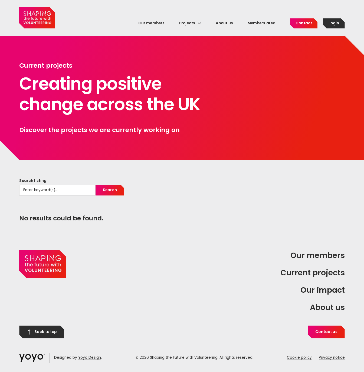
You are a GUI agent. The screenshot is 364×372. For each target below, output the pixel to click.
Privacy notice (332, 357)
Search (110, 189)
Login (334, 23)
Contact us (326, 331)
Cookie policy (299, 357)
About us (327, 307)
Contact (304, 23)
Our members (317, 255)
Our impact (322, 290)
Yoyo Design (89, 357)
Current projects (312, 272)
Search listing (33, 180)
